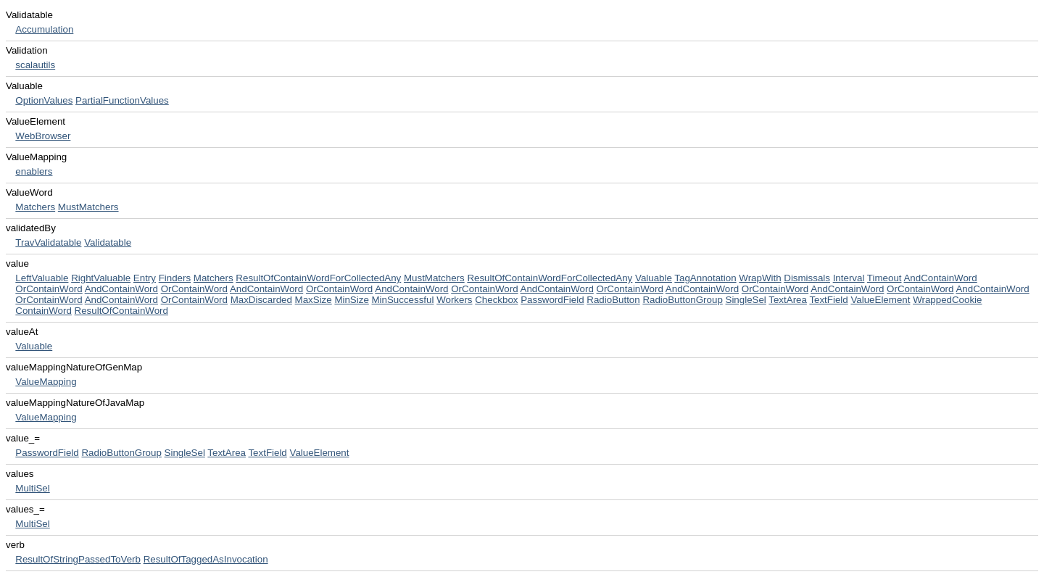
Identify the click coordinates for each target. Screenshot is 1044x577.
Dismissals (807, 278)
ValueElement (880, 299)
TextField (828, 299)
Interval (849, 278)
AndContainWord (940, 278)
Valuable (653, 278)
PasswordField (552, 299)
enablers (33, 171)
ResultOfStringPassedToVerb (78, 559)
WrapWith (760, 278)
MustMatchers (88, 207)
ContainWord (43, 310)
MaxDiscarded (261, 299)
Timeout (884, 278)
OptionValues (43, 100)
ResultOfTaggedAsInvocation (206, 559)
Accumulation (44, 29)
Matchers (35, 207)
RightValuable (100, 278)
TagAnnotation (705, 278)
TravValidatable (48, 242)
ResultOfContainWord (121, 310)
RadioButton (613, 299)
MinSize (351, 299)
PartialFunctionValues (122, 100)
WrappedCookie (947, 299)
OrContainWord (48, 288)
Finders (175, 278)
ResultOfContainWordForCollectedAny (318, 278)
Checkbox (496, 299)
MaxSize (313, 299)
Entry (144, 278)
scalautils (35, 64)
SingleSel (746, 299)
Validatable (107, 242)
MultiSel (32, 488)
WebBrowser (42, 135)
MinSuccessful (403, 299)
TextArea (787, 299)
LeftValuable (41, 278)
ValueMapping (45, 381)
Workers (454, 299)
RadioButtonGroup (682, 299)
